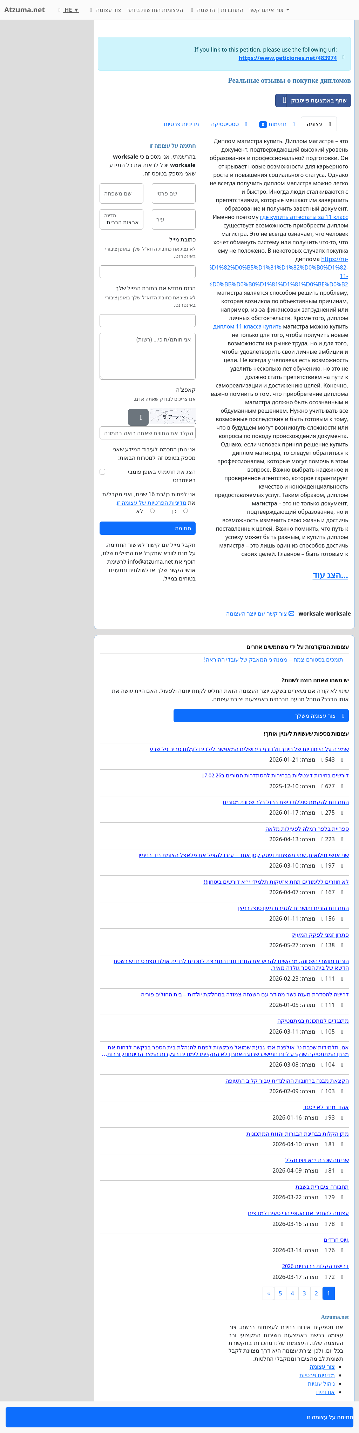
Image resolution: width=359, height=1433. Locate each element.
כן (174, 511)
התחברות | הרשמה (216, 10)
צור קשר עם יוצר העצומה (260, 613)
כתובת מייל (182, 239)
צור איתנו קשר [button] (267, 10)
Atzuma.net (24, 9)
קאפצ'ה (186, 389)
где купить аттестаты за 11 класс (304, 217)
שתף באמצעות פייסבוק (311, 100)
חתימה (183, 528)
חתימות (277, 124)
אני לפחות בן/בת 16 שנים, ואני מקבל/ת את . (148, 498)
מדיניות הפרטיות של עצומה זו (152, 502)
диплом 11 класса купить (247, 326)
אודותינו (325, 1392)
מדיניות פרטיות (181, 124)
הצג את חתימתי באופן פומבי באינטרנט (162, 476)
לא (139, 511)
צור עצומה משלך (319, 715)
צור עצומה (104, 10)
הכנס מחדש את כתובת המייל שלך (156, 288)
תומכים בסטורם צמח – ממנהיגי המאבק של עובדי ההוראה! (273, 660)
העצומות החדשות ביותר (155, 10)
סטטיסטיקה (229, 124)
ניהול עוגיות (321, 1383)
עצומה (319, 124)
